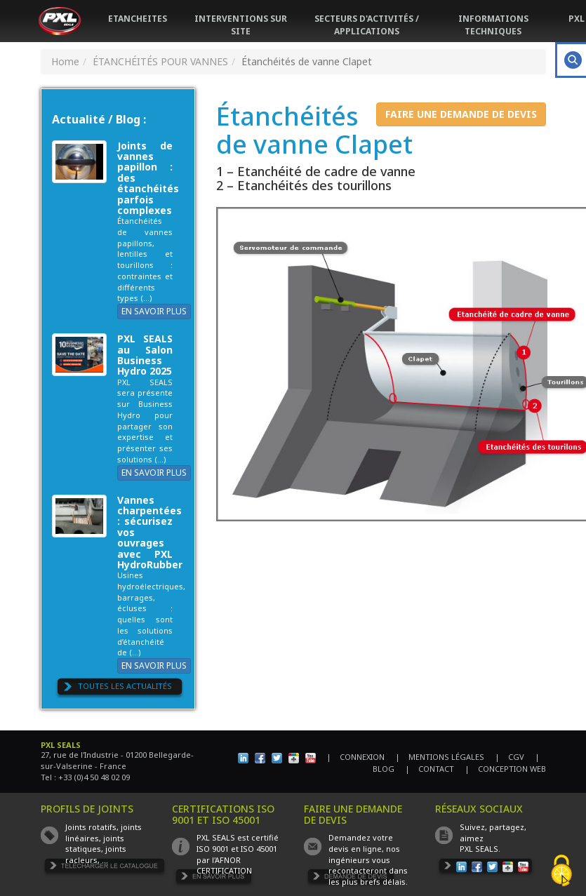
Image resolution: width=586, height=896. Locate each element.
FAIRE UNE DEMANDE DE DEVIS (461, 114)
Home (65, 61)
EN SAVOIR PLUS (154, 311)
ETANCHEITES (137, 19)
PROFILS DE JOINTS (87, 808)
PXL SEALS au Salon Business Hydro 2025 (145, 354)
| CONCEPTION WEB (505, 768)
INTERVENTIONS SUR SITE (240, 25)
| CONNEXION (355, 756)
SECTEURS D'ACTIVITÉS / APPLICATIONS (366, 25)
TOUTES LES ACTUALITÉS (125, 686)
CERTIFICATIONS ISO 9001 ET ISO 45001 (223, 814)
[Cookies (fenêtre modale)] (561, 872)
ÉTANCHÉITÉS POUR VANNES (160, 61)
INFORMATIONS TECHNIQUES (493, 25)
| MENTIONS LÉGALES (439, 756)
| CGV (509, 756)
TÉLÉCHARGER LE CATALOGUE (104, 867)
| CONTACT (429, 768)
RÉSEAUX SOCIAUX (479, 808)
